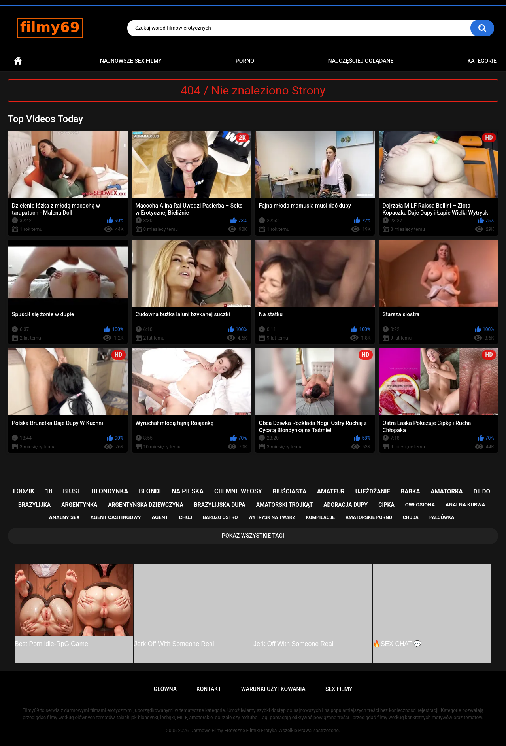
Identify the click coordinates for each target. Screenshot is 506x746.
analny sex (64, 517)
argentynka (79, 505)
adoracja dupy (345, 505)
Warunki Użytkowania (273, 689)
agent (160, 517)
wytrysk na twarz (271, 517)
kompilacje (320, 517)
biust (72, 491)
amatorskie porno (369, 517)
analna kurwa (465, 505)
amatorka (446, 491)
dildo (482, 491)
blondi (150, 491)
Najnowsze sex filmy (131, 61)
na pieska (188, 491)
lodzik (23, 491)
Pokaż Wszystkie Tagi (253, 536)
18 (48, 491)
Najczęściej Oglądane (361, 61)
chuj (186, 517)
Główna (18, 61)
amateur (331, 491)
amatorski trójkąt (284, 505)
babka (410, 491)
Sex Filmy (339, 689)
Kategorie (482, 61)
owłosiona (420, 505)
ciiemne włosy (238, 491)
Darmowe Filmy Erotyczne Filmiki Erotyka (233, 730)
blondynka (109, 491)
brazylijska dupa (219, 505)
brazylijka (34, 505)
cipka (386, 505)
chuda (411, 517)
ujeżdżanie (372, 491)
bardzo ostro (220, 517)
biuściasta (289, 491)
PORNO (245, 61)
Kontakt (208, 689)
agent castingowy (115, 517)
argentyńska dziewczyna (145, 505)
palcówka (441, 517)
